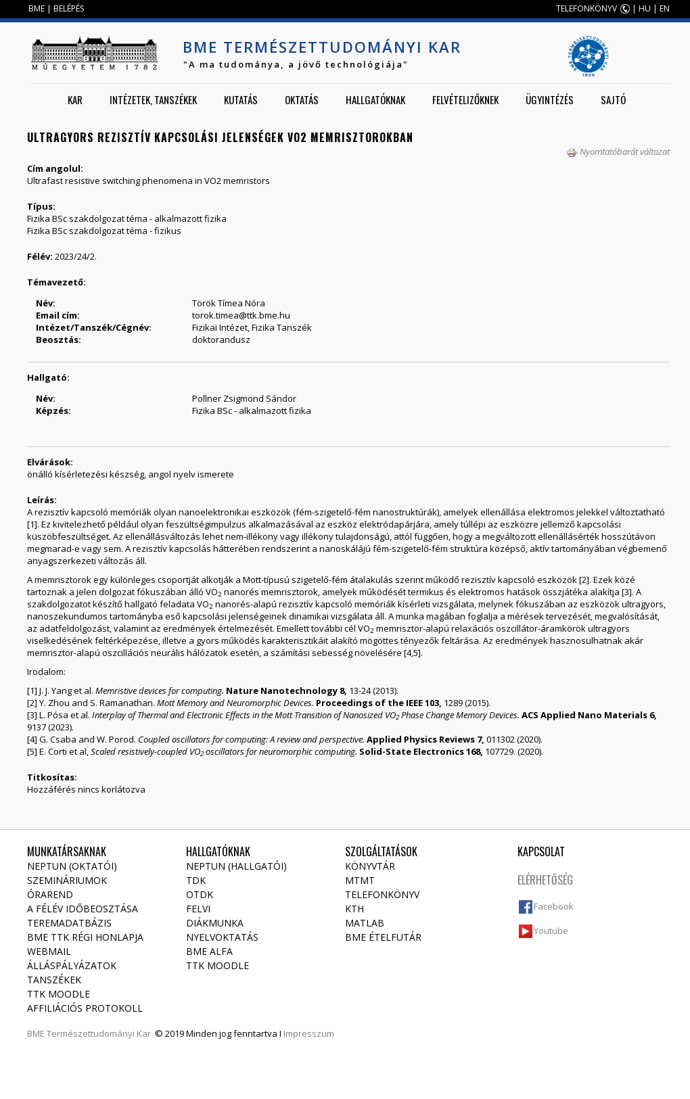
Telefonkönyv (382, 894)
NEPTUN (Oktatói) (72, 866)
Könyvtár (370, 866)
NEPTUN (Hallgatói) (236, 866)
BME (36, 8)
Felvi (198, 908)
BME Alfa (209, 951)
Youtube (551, 931)
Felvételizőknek (465, 99)
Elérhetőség (545, 880)
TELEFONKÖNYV (586, 8)
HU (645, 8)
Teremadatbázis (69, 922)
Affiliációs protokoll (85, 1008)
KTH (354, 908)
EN (665, 8)
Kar (75, 99)
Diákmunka (215, 922)
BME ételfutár (383, 937)
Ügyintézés (550, 99)
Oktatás (302, 99)
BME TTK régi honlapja (85, 937)
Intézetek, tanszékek (153, 99)
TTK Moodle (58, 993)
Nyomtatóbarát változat (618, 151)
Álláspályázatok (71, 965)
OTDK (199, 894)
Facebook (554, 906)
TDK (196, 880)
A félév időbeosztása (82, 908)
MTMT (360, 880)
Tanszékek (54, 979)
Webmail (49, 951)
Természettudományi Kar (99, 1033)
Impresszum (308, 1033)
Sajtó (613, 99)
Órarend (50, 894)
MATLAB (364, 922)
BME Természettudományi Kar (322, 47)
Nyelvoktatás (222, 937)
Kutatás (241, 99)
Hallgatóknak (375, 99)
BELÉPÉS (68, 8)
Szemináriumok (67, 880)
